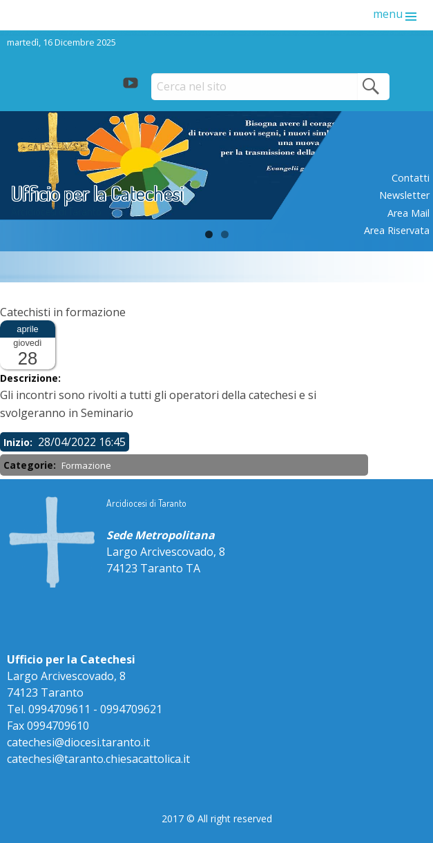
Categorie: (31, 465)
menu (388, 13)
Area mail (408, 213)
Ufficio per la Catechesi (97, 193)
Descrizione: (32, 378)
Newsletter (404, 195)
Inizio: (19, 442)
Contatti (411, 177)
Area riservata (397, 230)
